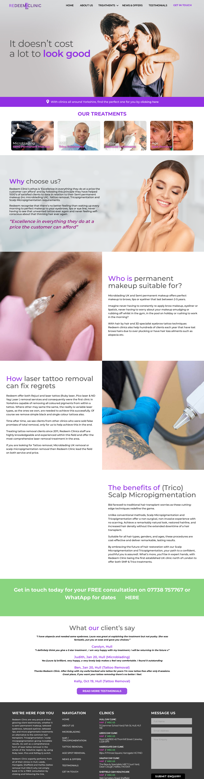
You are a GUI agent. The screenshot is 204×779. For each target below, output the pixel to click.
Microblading (70, 732)
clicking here (150, 102)
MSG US (111, 722)
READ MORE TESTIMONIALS (102, 691)
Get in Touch (182, 6)
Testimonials (158, 6)
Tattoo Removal (72, 744)
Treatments (106, 6)
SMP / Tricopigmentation (77, 738)
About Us (86, 6)
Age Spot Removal (73, 750)
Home (70, 6)
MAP (101, 722)
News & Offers (132, 6)
